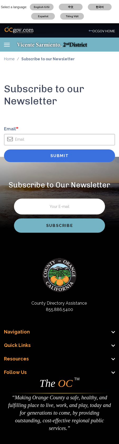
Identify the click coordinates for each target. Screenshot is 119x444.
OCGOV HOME (103, 31)
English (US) (41, 7)
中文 (70, 7)
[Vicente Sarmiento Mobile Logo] (52, 44)
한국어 (100, 7)
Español (43, 16)
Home (9, 59)
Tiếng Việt (72, 16)
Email (10, 129)
